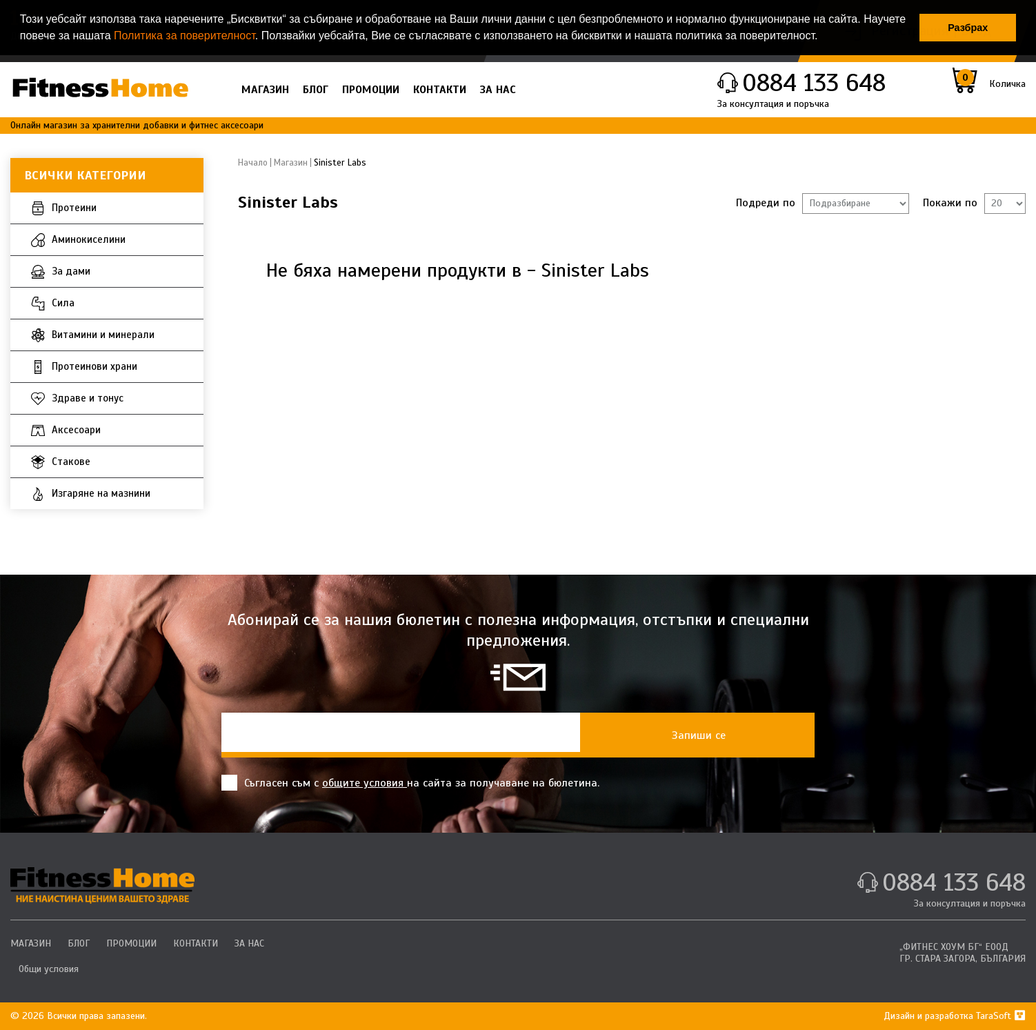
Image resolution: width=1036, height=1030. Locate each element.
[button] (823, 37)
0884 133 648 (814, 83)
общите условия (364, 783)
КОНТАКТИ (439, 90)
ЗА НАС (498, 90)
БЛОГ (315, 90)
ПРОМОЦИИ (370, 90)
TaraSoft (1001, 1016)
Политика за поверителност (184, 35)
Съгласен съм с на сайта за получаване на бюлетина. (410, 783)
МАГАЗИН (265, 90)
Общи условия (49, 969)
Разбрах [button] (968, 27)
